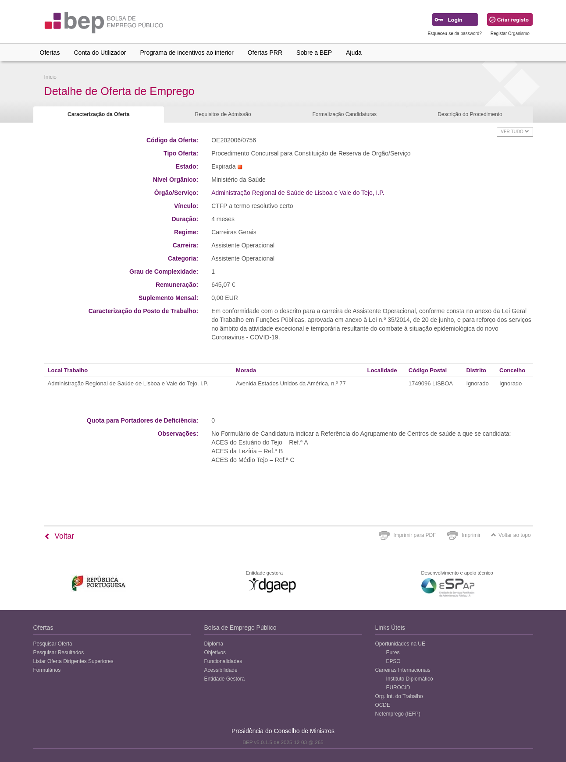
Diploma (214, 644)
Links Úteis (390, 627)
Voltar (59, 536)
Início (50, 77)
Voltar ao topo (510, 535)
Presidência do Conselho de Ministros (283, 730)
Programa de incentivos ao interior (186, 52)
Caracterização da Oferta (98, 114)
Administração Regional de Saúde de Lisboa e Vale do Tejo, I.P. (297, 192)
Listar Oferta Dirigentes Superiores (73, 661)
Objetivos (215, 652)
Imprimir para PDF (414, 535)
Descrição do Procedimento (470, 114)
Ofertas (50, 52)
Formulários (47, 670)
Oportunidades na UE (400, 644)
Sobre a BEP (314, 52)
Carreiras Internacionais (403, 670)
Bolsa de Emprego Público (240, 627)
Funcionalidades (223, 661)
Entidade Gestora (224, 679)
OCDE (382, 705)
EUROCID (398, 687)
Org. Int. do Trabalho (399, 696)
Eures (393, 652)
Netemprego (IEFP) (397, 714)
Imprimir (471, 535)
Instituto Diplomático (409, 679)
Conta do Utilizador (100, 52)
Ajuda (354, 52)
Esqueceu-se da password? (454, 33)
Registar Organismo (510, 33)
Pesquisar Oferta (52, 644)
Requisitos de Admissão (223, 114)
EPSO (393, 661)
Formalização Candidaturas (344, 114)
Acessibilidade (221, 670)
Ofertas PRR (265, 52)
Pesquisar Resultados (58, 652)
